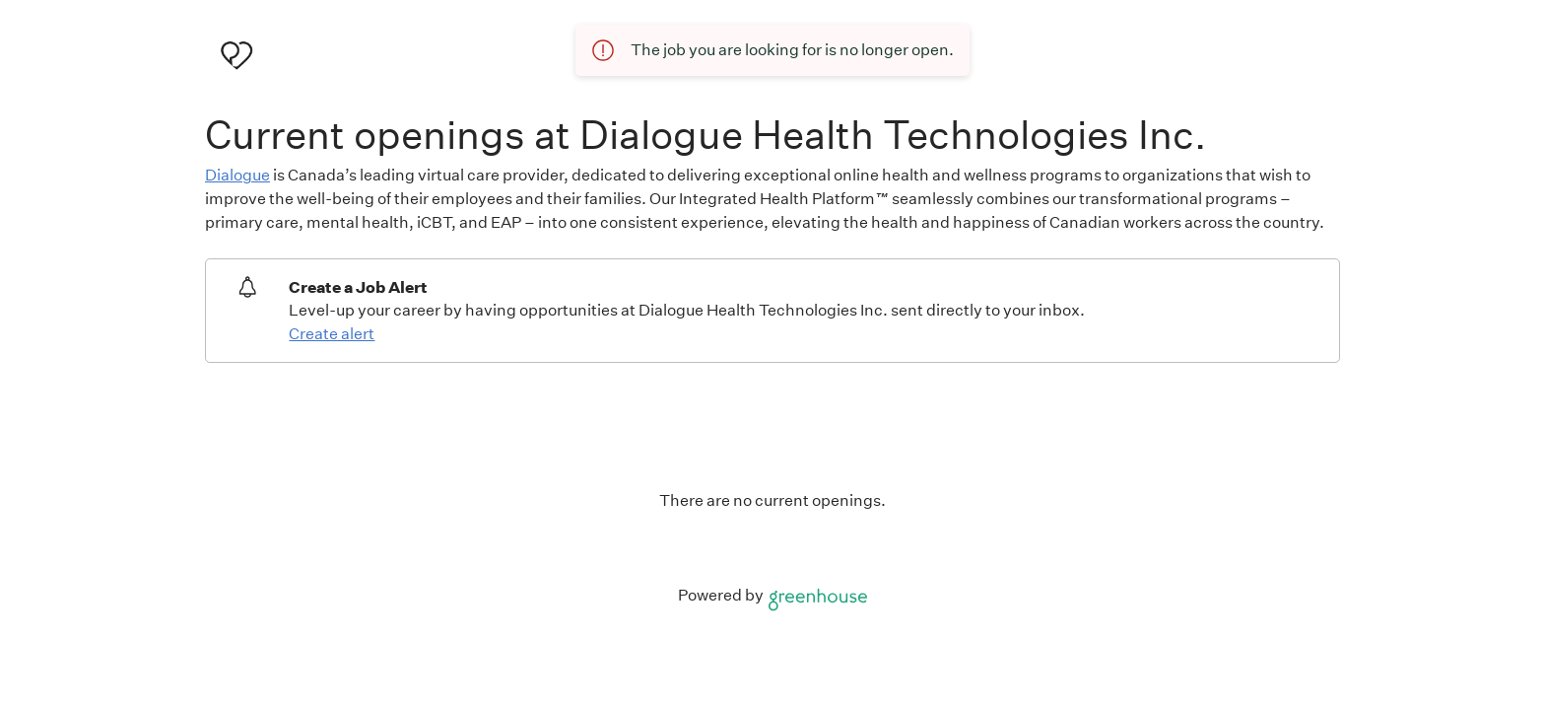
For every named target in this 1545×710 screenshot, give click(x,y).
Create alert (331, 333)
